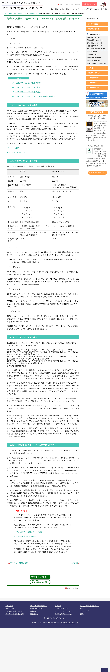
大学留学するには (21, 13)
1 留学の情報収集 (92, 24)
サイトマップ (84, 611)
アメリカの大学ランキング (14, 611)
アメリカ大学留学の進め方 (90, 9)
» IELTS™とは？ (13, 148)
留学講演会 (34, 614)
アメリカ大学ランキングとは (89, 606)
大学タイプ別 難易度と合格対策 (96, 49)
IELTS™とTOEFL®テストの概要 (28, 83)
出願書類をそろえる (34, 13)
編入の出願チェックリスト (94, 43)
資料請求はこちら (90, 4)
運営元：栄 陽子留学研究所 (72, 4)
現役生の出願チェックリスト (95, 40)
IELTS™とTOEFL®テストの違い (28, 92)
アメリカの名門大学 (93, 87)
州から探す (54, 9)
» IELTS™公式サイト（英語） (25, 536)
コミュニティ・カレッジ (63, 611)
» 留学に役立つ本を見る (97, 172)
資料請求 (58, 606)
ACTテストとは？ (92, 54)
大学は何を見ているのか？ (94, 46)
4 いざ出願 (90, 68)
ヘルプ (60, 4)
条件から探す (64, 9)
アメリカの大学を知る (94, 83)
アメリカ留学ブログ (62, 608)
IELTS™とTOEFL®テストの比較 (28, 87)
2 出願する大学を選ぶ (93, 29)
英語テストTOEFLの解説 (94, 57)
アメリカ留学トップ (9, 13)
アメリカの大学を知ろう (38, 606)
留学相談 (104, 9)
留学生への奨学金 (36, 608)
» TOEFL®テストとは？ (16, 152)
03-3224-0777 (70, 623)
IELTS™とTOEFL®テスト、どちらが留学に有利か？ (35, 96)
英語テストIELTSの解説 (19, 563)
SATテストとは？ (92, 52)
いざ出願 (74, 563)
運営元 (82, 614)
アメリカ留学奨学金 (93, 78)
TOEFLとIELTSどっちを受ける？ (96, 63)
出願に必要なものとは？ (94, 37)
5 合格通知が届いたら (93, 73)
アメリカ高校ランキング (63, 614)
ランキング (75, 9)
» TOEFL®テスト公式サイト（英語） (28, 532)
